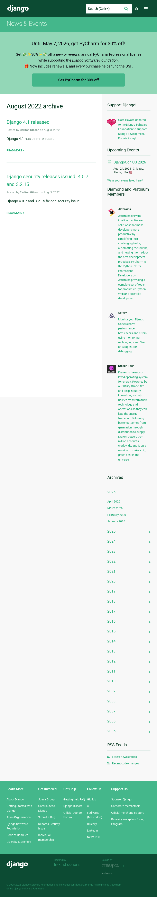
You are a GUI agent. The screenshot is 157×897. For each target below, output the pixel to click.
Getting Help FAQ (74, 799)
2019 (111, 591)
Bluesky (92, 824)
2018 (111, 601)
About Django (15, 799)
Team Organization (19, 817)
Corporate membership (125, 806)
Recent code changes (125, 763)
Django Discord (73, 806)
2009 (111, 691)
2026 (111, 492)
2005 (111, 731)
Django (18, 8)
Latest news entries (124, 756)
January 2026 (116, 521)
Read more (15, 150)
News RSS (93, 837)
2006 (111, 721)
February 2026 (116, 514)
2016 (111, 621)
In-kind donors (67, 864)
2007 (111, 711)
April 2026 (113, 501)
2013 (111, 651)
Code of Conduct (17, 835)
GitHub (91, 799)
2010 (111, 681)
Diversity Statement (19, 841)
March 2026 (115, 508)
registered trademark (109, 884)
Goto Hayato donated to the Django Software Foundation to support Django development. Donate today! (132, 129)
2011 (111, 671)
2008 (111, 701)
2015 (111, 631)
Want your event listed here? (125, 180)
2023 (111, 551)
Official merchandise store (127, 812)
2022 (111, 561)
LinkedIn (92, 830)
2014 (111, 641)
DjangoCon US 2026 (129, 162)
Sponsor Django (121, 799)
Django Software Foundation (38, 884)
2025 (111, 531)
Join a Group (46, 799)
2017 (111, 611)
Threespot (111, 865)
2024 (111, 541)
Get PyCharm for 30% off (78, 80)
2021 (111, 571)
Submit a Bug (46, 817)
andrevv (111, 873)
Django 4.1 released (28, 122)
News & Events (27, 23)
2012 (111, 661)
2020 (111, 581)
